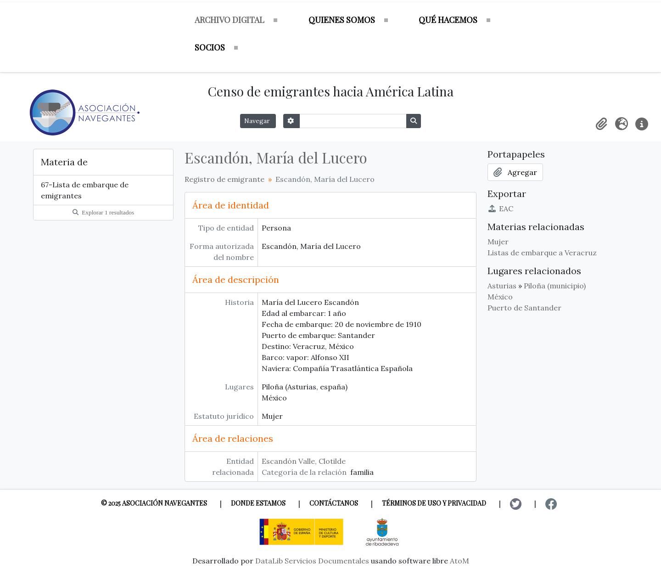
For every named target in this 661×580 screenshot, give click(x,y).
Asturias (501, 285)
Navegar (258, 121)
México (500, 296)
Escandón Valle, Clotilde (304, 461)
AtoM (459, 560)
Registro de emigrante (224, 179)
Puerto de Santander (524, 307)
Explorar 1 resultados (103, 212)
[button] (601, 124)
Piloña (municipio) (555, 285)
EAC (500, 208)
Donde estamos (258, 503)
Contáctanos (333, 503)
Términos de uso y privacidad (434, 503)
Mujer (498, 241)
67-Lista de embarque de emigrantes (85, 190)
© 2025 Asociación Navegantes (154, 503)
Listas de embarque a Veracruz (542, 252)
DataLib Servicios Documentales (312, 560)
